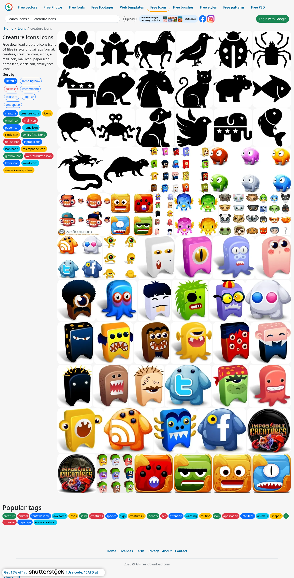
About (167, 551)
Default (11, 81)
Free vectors (27, 7)
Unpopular (13, 105)
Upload (130, 19)
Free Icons (158, 7)
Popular (29, 97)
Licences (126, 551)
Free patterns (234, 7)
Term (140, 551)
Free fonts (77, 7)
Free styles (208, 7)
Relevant (11, 97)
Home (8, 28)
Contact (181, 551)
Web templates (132, 7)
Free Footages (102, 7)
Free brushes (183, 7)
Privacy (153, 551)
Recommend (30, 89)
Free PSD (258, 7)
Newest (11, 89)
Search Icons (17, 19)
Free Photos (53, 7)
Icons (22, 28)
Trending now (31, 81)
